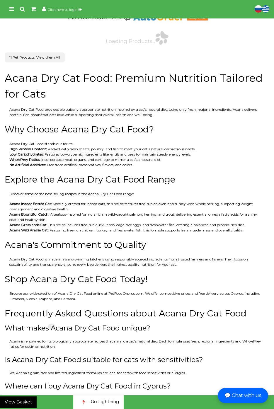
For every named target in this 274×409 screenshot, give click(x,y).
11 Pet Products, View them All (34, 57)
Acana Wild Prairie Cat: (29, 230)
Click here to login (64, 9)
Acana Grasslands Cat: (28, 225)
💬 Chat (243, 395)
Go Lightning (98, 402)
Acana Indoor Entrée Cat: (30, 204)
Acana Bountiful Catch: (29, 214)
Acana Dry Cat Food (26, 109)
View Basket (18, 402)
